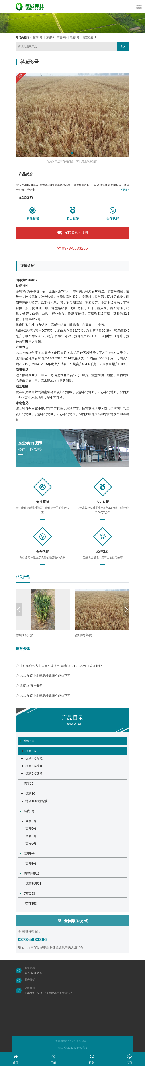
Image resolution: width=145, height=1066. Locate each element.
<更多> (125, 189)
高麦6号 (62, 37)
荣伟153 (27, 893)
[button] (72, 153)
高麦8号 (74, 37)
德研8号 (38, 37)
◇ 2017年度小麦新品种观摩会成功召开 (43, 676)
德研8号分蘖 (24, 635)
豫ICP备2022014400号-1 (72, 1047)
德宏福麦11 (89, 37)
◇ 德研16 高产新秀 (29, 686)
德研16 (50, 37)
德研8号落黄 (83, 635)
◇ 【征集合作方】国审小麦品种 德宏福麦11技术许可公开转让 (59, 666)
